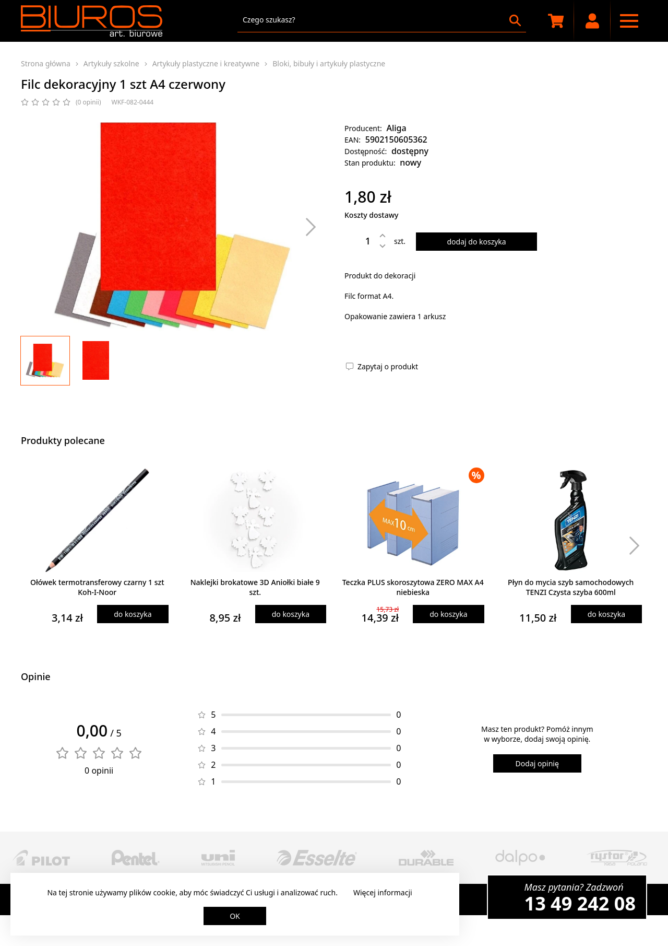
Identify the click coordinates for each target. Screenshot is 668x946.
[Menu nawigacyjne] (629, 21)
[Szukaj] (515, 20)
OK (235, 916)
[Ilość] (360, 240)
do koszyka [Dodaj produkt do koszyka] (132, 614)
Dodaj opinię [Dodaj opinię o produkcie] (537, 763)
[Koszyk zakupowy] (556, 21)
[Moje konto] (592, 21)
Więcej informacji (382, 892)
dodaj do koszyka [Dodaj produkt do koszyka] (476, 242)
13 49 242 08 (580, 903)
